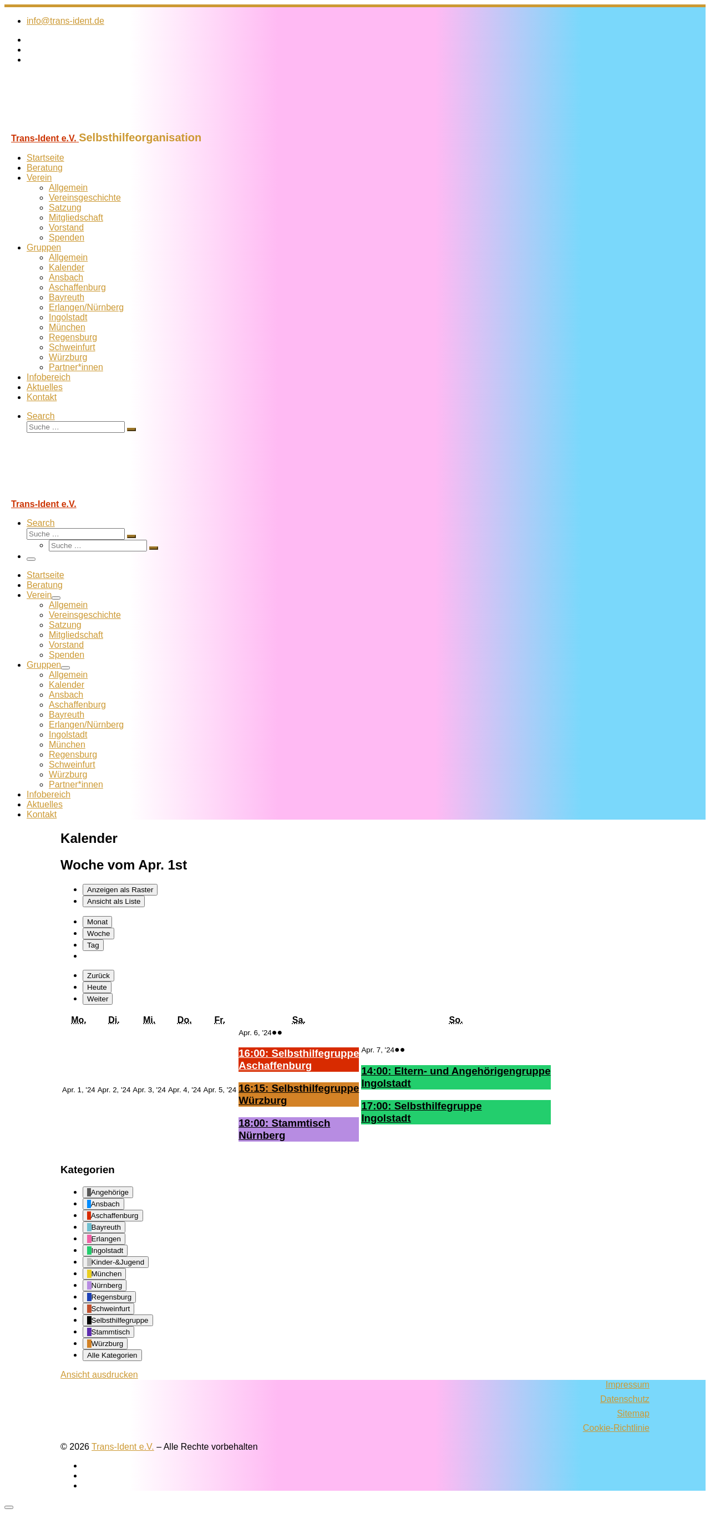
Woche (98, 933)
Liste (113, 901)
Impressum (628, 1384)
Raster (120, 890)
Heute (97, 987)
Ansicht (99, 1374)
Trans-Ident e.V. (123, 1446)
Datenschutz (625, 1399)
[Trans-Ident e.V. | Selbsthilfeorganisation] (73, 126)
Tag (93, 945)
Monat (97, 922)
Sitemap (633, 1413)
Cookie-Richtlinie (616, 1428)
